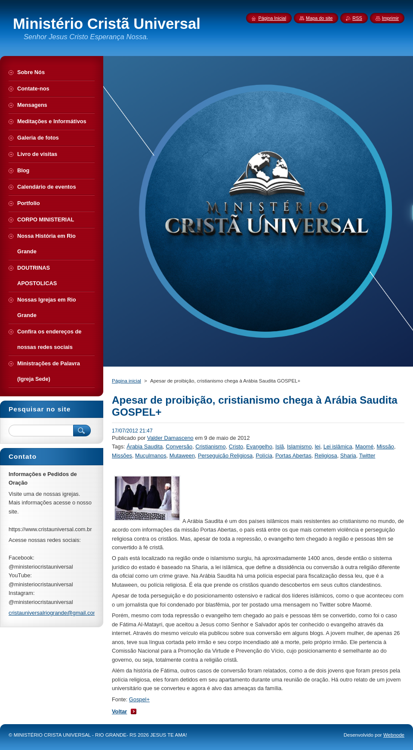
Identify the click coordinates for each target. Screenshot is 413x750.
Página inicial (126, 380)
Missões (122, 455)
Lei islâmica (338, 446)
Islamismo (299, 446)
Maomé (364, 446)
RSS (357, 18)
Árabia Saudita (144, 446)
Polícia (264, 455)
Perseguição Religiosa (225, 455)
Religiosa (325, 455)
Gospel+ (139, 699)
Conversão (179, 446)
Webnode (393, 735)
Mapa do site (319, 18)
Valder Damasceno (170, 438)
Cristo (236, 446)
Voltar (119, 711)
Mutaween (182, 455)
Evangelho (259, 446)
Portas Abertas (293, 455)
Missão (385, 446)
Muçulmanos (150, 455)
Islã (279, 446)
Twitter (367, 455)
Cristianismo (210, 446)
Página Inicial (272, 18)
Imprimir (390, 18)
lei (318, 446)
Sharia (348, 455)
